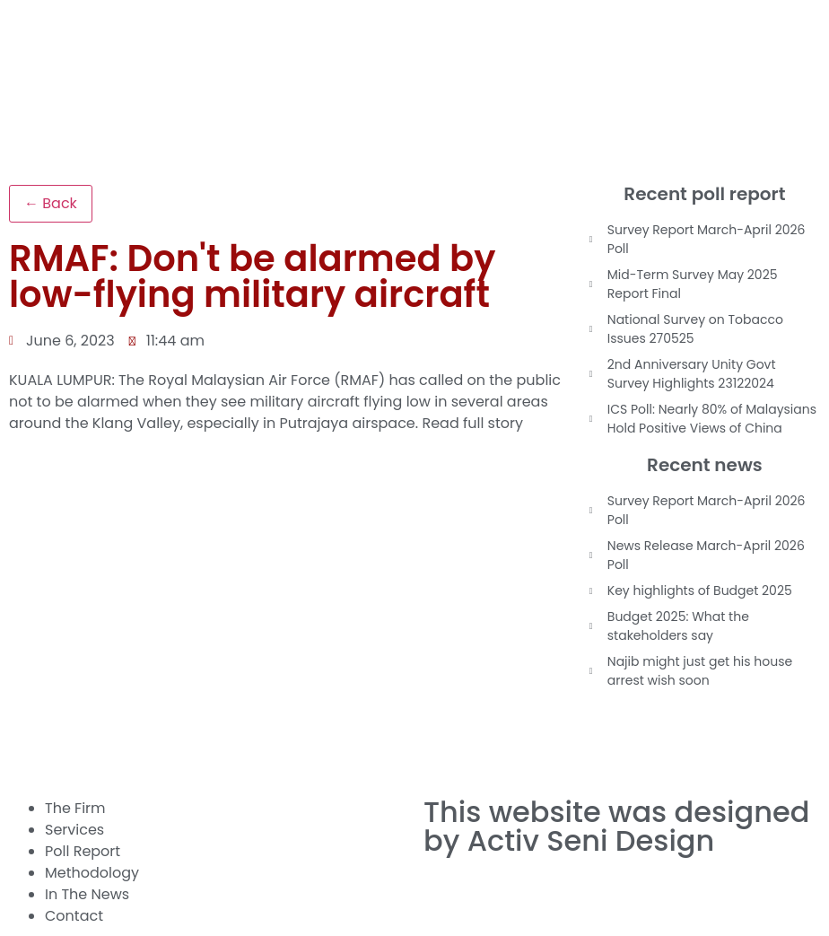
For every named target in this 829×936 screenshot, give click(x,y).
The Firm (75, 808)
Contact (74, 915)
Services (74, 829)
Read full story (472, 423)
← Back (50, 203)
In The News (87, 894)
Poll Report (82, 851)
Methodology (92, 872)
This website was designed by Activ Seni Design (616, 826)
